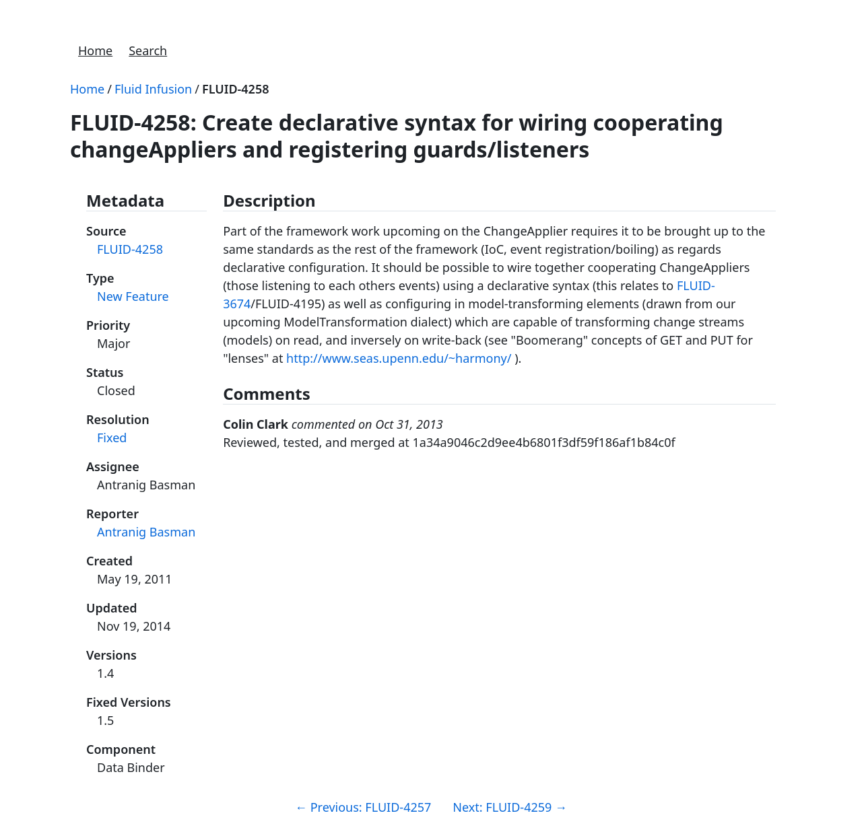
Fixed (112, 437)
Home (95, 50)
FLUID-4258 (235, 89)
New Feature (133, 296)
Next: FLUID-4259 (510, 807)
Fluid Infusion (153, 89)
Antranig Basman (146, 532)
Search (148, 50)
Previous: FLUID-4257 (363, 807)
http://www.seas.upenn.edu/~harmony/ (398, 358)
